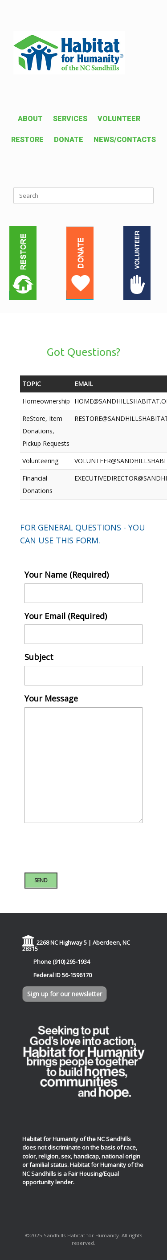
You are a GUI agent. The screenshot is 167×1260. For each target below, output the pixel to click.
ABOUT (30, 118)
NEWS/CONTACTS (125, 139)
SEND (41, 880)
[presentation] (92, 847)
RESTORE (27, 139)
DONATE (68, 139)
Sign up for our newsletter (64, 994)
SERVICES (70, 118)
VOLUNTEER (119, 118)
